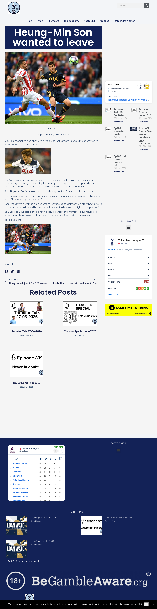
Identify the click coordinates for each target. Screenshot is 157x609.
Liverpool (17, 472)
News (31, 20)
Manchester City (20, 463)
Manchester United (21, 492)
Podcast (104, 20)
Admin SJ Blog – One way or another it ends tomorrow (145, 136)
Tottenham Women (124, 20)
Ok (146, 604)
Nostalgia (89, 20)
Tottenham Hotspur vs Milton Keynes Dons (129, 100)
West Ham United (20, 496)
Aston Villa (17, 476)
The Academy (71, 20)
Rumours (54, 20)
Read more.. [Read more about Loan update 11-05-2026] (36, 544)
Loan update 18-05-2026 (43, 517)
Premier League (29, 448)
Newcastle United (20, 488)
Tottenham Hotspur (21, 480)
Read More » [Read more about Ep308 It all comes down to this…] (119, 172)
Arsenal (16, 468)
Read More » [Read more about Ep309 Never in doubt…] (119, 141)
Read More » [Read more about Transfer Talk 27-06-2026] (119, 122)
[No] (153, 604)
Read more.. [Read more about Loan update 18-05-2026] (36, 521)
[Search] (146, 5)
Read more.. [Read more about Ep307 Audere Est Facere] (111, 521)
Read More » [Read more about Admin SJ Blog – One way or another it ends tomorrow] (144, 150)
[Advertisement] (54, 412)
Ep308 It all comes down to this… (120, 161)
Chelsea (16, 484)
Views (41, 20)
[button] (6, 271)
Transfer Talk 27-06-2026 (27, 331)
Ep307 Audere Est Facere (118, 517)
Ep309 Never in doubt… (26, 382)
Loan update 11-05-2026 (43, 541)
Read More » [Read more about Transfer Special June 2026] (144, 122)
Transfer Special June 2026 (80, 331)
